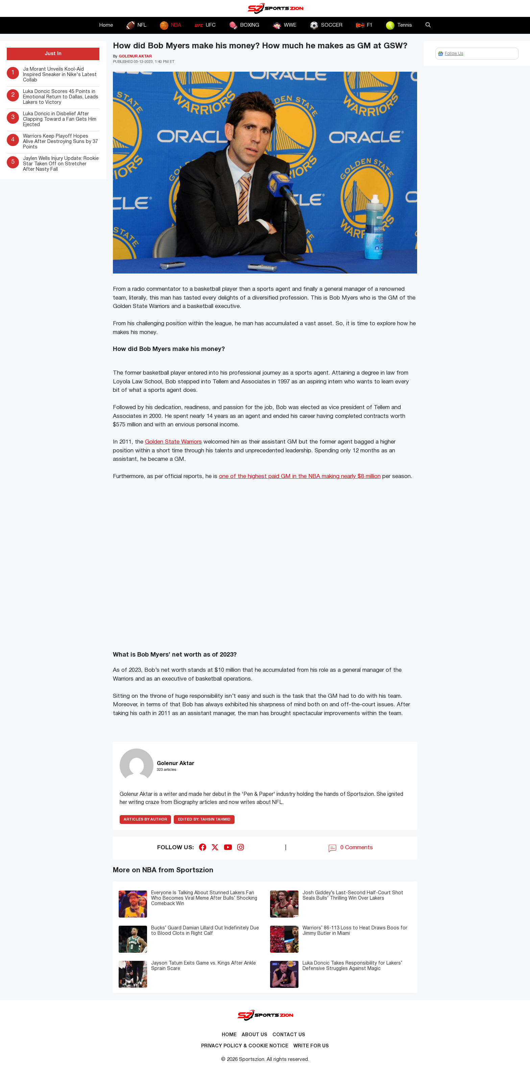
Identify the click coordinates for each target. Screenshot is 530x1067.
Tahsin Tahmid (204, 819)
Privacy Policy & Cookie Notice (244, 1046)
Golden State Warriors (173, 442)
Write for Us (311, 1046)
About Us (254, 1035)
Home (106, 25)
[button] (428, 25)
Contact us (288, 1035)
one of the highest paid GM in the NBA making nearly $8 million (300, 476)
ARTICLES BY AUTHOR (145, 819)
